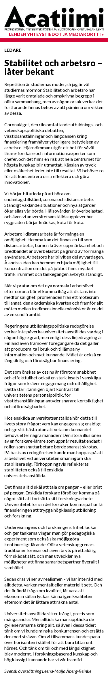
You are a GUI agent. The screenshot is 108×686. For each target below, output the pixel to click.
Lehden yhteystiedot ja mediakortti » (56, 34)
